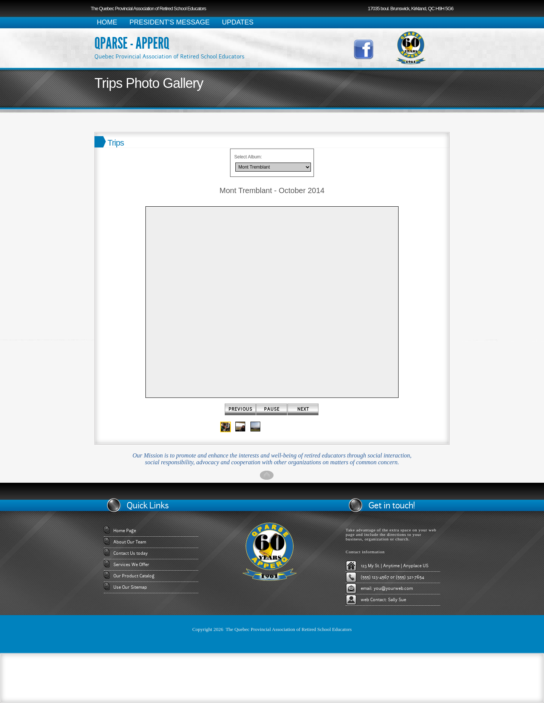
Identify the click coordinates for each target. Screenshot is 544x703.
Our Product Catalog (134, 576)
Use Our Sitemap (130, 587)
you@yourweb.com (393, 588)
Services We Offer (131, 564)
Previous (240, 409)
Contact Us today (130, 553)
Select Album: (248, 157)
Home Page (124, 530)
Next (303, 409)
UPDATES (237, 22)
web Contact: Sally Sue (383, 599)
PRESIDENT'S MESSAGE (170, 22)
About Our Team (129, 542)
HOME (107, 22)
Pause (272, 409)
